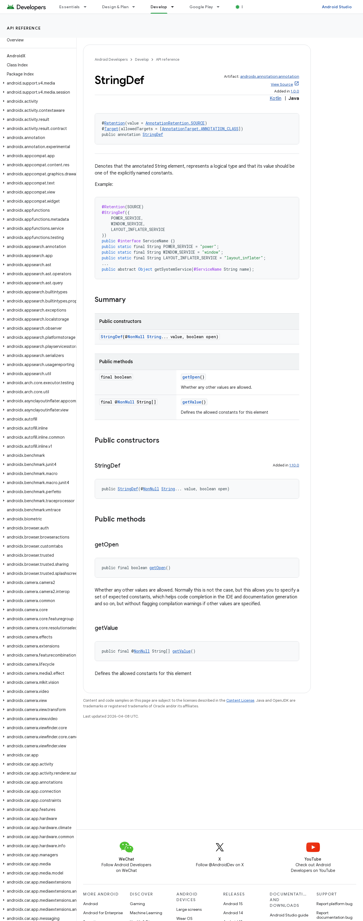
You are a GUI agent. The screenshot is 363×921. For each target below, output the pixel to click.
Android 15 (233, 903)
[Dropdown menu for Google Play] (220, 7)
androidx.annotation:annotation (269, 76)
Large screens (189, 909)
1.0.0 (295, 91)
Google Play (201, 6)
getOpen (191, 377)
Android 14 (233, 912)
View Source (282, 84)
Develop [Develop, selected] (159, 6)
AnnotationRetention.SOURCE (175, 123)
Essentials (69, 6)
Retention (114, 123)
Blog (246, 6)
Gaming (137, 903)
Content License (240, 700)
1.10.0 (294, 465)
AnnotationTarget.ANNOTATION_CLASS (200, 128)
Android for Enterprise (103, 912)
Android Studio (337, 6)
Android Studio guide (289, 915)
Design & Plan (115, 6)
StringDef (153, 134)
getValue (191, 402)
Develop (142, 59)
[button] (37, 83)
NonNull (136, 336)
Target (111, 128)
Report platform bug (334, 903)
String (154, 336)
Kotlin (275, 98)
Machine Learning (146, 912)
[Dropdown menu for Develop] (175, 7)
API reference (24, 28)
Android (90, 903)
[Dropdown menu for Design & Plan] (136, 7)
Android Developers (111, 59)
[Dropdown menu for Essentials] (87, 7)
